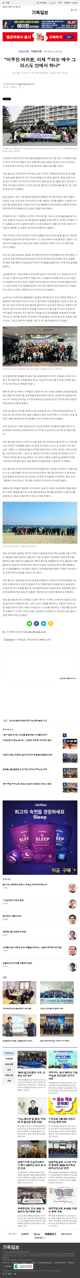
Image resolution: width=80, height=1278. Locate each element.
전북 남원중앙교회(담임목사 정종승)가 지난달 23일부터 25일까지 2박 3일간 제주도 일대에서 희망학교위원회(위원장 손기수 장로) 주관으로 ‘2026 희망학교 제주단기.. (62, 1177)
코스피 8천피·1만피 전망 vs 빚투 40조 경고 (28, 720)
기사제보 (33, 1263)
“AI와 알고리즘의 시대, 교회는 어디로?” (31, 1074)
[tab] (9, 1059)
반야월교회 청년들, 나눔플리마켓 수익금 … (18, 1041)
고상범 (5, 888)
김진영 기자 (14, 84)
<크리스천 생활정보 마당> (67, 678)
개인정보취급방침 (45, 1263)
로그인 (74, 3)
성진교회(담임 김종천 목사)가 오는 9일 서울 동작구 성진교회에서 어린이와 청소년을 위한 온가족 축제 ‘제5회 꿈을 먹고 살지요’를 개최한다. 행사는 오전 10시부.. (62, 1131)
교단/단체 (23, 51)
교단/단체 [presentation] (9, 1064)
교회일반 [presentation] (9, 1058)
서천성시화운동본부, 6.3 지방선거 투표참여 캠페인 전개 (27, 754)
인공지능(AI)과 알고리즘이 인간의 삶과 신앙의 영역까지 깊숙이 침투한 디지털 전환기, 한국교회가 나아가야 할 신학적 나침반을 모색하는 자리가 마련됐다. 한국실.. (32, 1085)
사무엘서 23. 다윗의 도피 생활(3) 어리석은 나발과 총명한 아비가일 (32, 947)
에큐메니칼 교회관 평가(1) (14, 931)
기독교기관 (36, 51)
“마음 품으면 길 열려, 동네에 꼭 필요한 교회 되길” (31, 1120)
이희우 (5, 950)
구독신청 (67, 3)
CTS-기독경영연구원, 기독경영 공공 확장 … (55, 1041)
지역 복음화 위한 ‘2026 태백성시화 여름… (17, 1008)
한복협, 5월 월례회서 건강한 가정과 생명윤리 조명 (25, 769)
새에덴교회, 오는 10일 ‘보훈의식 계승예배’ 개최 (31, 1210)
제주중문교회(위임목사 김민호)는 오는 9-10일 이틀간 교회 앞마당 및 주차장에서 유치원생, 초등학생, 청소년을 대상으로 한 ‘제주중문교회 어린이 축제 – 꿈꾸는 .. (62, 1220)
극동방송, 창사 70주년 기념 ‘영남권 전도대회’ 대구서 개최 (62, 1075)
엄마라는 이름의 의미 (12, 916)
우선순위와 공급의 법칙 (13, 900)
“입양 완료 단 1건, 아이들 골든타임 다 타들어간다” (25, 734)
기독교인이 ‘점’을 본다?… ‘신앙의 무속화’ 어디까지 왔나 (27, 740)
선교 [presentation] (9, 1069)
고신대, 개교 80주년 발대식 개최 (51, 1008)
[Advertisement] (40, 700)
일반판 (52, 3)
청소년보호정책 (59, 1263)
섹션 (6, 2)
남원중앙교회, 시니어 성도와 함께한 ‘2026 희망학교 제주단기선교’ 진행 (62, 1165)
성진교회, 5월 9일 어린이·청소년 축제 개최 (62, 1120)
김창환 (5, 919)
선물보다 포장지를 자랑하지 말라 (17, 963)
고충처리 (71, 1263)
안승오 (5, 935)
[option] (21, 996)
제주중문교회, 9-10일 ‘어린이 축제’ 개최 (62, 1210)
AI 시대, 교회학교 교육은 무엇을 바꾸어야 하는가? (25, 884)
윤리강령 (8, 1266)
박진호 (5, 966)
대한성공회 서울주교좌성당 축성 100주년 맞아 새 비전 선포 (32, 1165)
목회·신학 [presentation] (9, 1075)
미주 (60, 3)
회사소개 (6, 1263)
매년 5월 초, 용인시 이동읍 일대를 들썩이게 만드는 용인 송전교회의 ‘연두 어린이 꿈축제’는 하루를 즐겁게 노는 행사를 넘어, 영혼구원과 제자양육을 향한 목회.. (32, 1131)
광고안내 (15, 1263)
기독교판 (42, 3)
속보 (5, 720)
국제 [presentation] (9, 1081)
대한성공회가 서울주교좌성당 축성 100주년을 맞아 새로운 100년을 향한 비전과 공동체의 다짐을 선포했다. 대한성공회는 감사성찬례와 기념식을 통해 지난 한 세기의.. (32, 1177)
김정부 (5, 903)
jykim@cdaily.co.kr (27, 84)
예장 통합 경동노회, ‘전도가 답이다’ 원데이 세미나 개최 (27, 784)
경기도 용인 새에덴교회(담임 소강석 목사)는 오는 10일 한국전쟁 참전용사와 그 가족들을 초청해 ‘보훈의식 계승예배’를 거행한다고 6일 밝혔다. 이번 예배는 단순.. (32, 1220)
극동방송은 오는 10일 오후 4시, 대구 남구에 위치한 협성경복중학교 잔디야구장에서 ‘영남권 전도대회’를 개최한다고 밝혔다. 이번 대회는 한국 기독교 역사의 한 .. (62, 1088)
